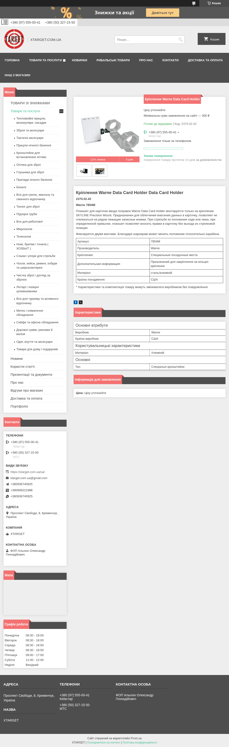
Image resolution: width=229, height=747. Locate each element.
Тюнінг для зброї (28, 206)
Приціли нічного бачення (33, 145)
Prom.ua (136, 738)
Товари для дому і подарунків (37, 349)
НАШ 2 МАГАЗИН (17, 75)
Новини (17, 359)
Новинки (79, 60)
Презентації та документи (31, 374)
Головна (12, 60)
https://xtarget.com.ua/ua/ (28, 472)
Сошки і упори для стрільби (35, 256)
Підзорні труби (26, 214)
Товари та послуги (45, 60)
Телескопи (23, 236)
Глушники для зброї (30, 172)
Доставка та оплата (205, 60)
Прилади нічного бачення (34, 179)
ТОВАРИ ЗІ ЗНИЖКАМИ (30, 103)
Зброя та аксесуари (30, 130)
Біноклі (21, 187)
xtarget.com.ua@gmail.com (28, 478)
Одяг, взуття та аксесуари (34, 341)
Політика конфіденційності (140, 742)
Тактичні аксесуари (29, 138)
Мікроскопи (24, 229)
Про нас (146, 60)
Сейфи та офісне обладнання (37, 322)
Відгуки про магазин (27, 390)
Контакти (170, 60)
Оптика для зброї (28, 164)
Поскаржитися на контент (103, 742)
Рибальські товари (113, 60)
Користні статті (23, 366)
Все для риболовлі (29, 221)
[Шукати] (180, 40)
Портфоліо (19, 406)
